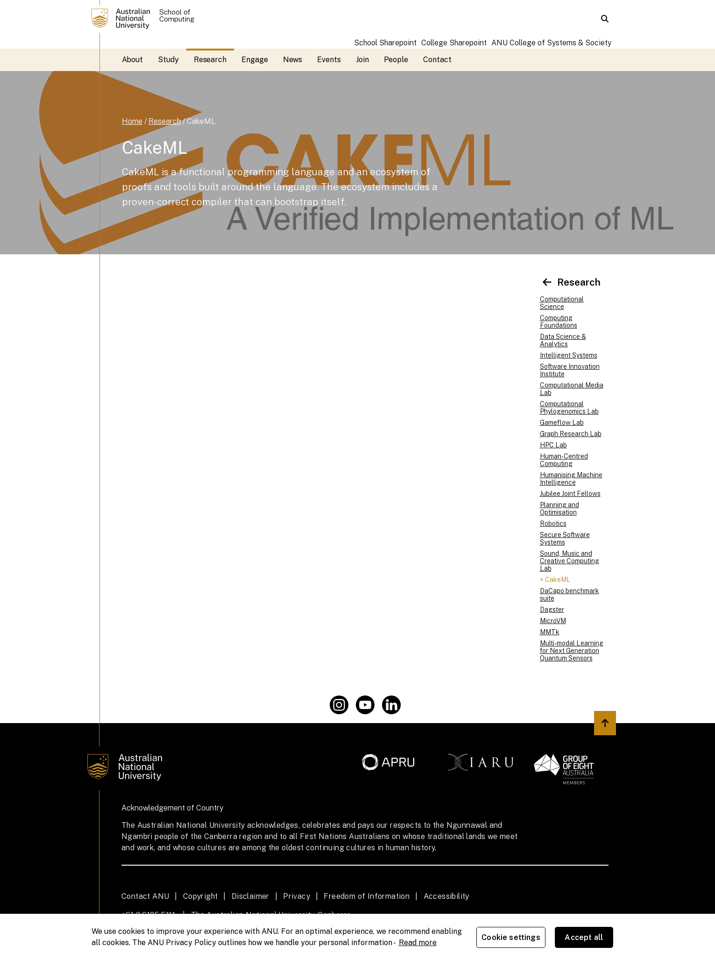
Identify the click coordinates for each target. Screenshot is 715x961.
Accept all (584, 937)
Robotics (553, 523)
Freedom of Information (367, 896)
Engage (254, 59)
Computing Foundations (558, 321)
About (132, 59)
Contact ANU (145, 896)
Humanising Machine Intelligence (571, 478)
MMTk (549, 632)
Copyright (200, 896)
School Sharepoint (385, 42)
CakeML (201, 121)
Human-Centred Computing (564, 459)
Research (210, 59)
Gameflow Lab (562, 422)
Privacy (296, 896)
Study (168, 59)
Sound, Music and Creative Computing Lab (569, 561)
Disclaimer (250, 896)
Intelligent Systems (568, 355)
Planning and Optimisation (559, 508)
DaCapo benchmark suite (569, 594)
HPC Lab (553, 445)
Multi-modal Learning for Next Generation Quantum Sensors (571, 650)
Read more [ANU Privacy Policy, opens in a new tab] (418, 942)
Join (362, 59)
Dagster (552, 609)
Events (329, 59)
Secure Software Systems (565, 538)
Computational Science (562, 302)
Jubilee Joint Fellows (570, 493)
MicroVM (553, 620)
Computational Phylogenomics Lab (569, 407)
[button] (605, 18)
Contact (437, 59)
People (396, 59)
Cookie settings (510, 937)
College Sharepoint (454, 42)
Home (132, 121)
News (293, 59)
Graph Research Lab (571, 433)
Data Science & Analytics (563, 340)
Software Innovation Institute (570, 370)
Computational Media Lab (571, 388)
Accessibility (446, 896)
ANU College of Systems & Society (551, 42)
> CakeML (555, 579)
